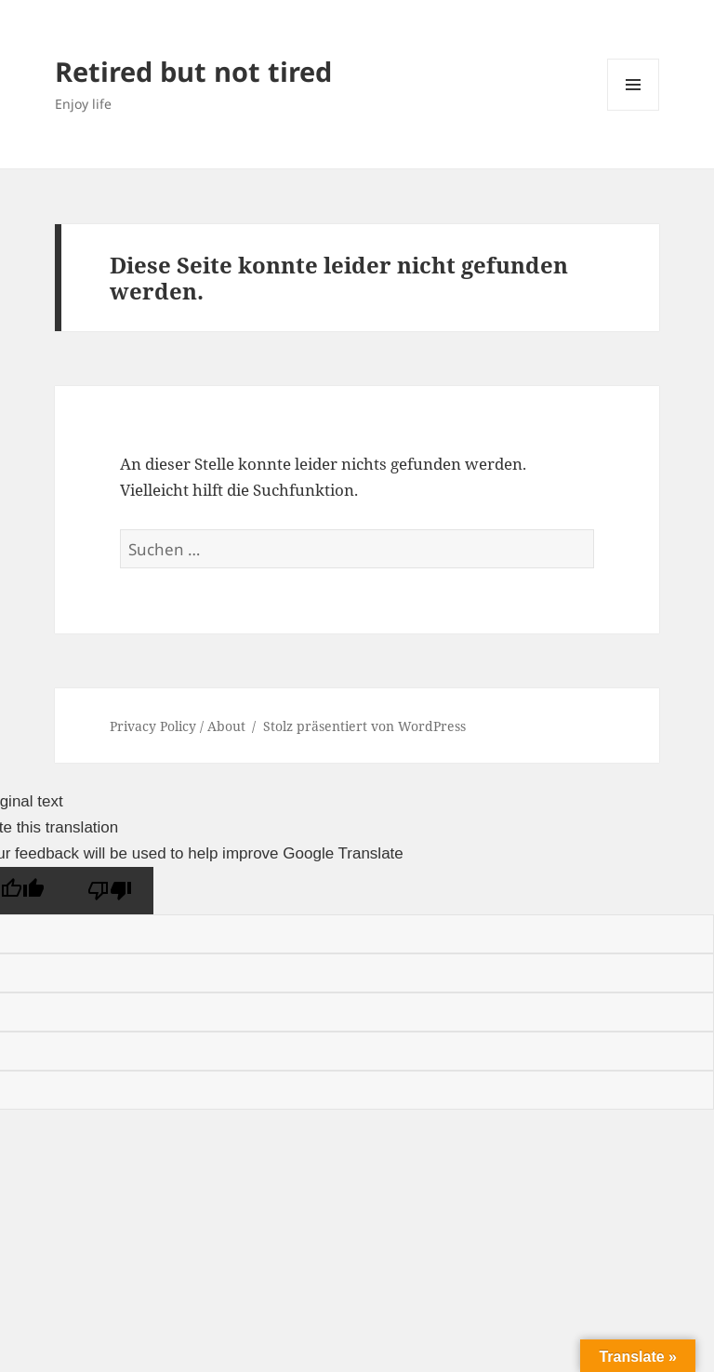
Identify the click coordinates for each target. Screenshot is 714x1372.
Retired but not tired (193, 71)
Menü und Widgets (633, 110)
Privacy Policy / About (177, 726)
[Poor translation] (109, 890)
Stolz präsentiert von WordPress (364, 726)
